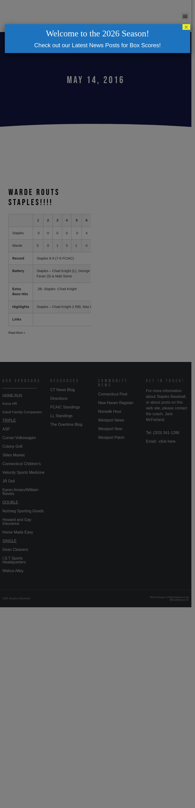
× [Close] (186, 27)
